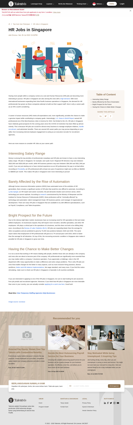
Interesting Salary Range (27, 153)
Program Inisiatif (44, 407)
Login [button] (122, 4)
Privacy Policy (86, 403)
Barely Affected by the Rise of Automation (39, 181)
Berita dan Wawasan (65, 4)
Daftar (111, 4)
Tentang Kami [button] (81, 4)
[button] (98, 4)
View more (56, 12)
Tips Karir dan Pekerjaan (21, 24)
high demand (65, 99)
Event (40, 403)
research (43, 194)
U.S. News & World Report (64, 118)
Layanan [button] (49, 4)
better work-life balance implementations (30, 267)
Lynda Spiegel (13, 192)
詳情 (37, 15)
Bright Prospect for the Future (30, 215)
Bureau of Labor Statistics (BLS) (35, 228)
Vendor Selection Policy (89, 410)
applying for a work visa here (55, 284)
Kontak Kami (64, 407)
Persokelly (21, 169)
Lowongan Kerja (36, 4)
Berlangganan (114, 386)
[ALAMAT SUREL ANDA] (90, 386)
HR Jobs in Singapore (40, 24)
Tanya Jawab (64, 403)
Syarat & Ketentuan (88, 407)
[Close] (130, 11)
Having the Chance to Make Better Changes (41, 249)
